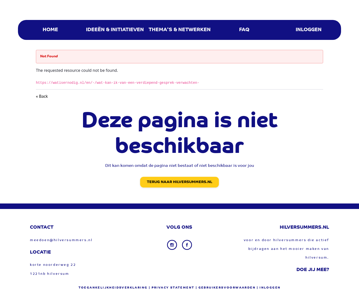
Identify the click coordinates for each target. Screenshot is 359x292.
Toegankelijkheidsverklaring (113, 287)
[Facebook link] (187, 245)
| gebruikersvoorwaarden (226, 287)
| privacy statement (171, 287)
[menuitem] (50, 30)
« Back (42, 96)
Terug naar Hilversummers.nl (179, 182)
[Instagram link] (172, 245)
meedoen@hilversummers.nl (61, 240)
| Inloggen (268, 287)
